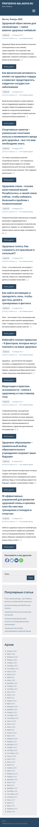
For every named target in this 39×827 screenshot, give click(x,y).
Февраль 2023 (12, 739)
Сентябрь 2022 (13, 753)
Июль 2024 (11, 692)
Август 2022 (11, 756)
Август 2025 (11, 671)
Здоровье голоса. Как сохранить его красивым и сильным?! (18, 250)
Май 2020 (10, 785)
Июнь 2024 (11, 695)
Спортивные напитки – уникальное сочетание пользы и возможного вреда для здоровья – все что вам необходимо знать (19, 136)
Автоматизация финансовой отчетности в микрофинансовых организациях (17, 621)
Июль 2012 (11, 812)
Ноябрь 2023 (12, 712)
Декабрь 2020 (12, 779)
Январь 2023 (12, 741)
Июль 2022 (11, 759)
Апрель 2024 (12, 701)
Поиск (7, 574)
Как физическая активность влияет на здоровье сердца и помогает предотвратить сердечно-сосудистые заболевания (19, 79)
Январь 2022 (12, 777)
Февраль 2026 (12, 657)
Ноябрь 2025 (12, 663)
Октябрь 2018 (12, 791)
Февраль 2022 (12, 774)
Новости (6, 35)
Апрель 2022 (12, 768)
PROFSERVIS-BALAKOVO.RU (17, 3)
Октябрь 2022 (12, 750)
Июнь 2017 (11, 800)
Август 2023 (11, 721)
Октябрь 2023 (12, 715)
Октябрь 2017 (12, 797)
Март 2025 (11, 680)
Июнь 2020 (11, 782)
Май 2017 (10, 803)
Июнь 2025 (11, 674)
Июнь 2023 (11, 727)
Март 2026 (11, 654)
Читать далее (8, 67)
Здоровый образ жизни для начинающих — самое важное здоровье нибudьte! (19, 27)
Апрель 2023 (12, 733)
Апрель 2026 (12, 651)
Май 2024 (10, 698)
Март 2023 (11, 736)
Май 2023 (10, 730)
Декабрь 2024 (12, 683)
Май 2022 (10, 765)
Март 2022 (11, 771)
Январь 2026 (12, 660)
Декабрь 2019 (12, 788)
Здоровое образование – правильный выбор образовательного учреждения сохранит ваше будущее (19, 449)
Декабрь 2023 (12, 709)
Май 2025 (10, 677)
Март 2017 (11, 806)
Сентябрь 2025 (13, 669)
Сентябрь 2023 (13, 718)
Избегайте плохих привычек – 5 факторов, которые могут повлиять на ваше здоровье (19, 343)
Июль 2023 (11, 724)
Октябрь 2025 (12, 666)
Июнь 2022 (11, 762)
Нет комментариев (26, 38)
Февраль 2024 (12, 706)
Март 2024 (11, 704)
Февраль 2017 (12, 809)
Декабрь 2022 (12, 744)
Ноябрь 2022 (12, 747)
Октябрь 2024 (12, 689)
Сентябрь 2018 (12, 794)
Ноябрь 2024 (12, 686)
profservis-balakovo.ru (9, 38)
